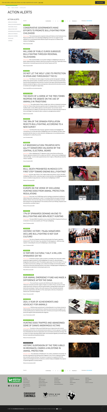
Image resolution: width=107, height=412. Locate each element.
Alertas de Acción (26, 379)
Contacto (71, 382)
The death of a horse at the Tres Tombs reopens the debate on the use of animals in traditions (44, 98)
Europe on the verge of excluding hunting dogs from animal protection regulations (44, 190)
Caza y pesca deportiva (29, 184)
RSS (39, 385)
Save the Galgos (57, 381)
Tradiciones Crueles (12, 26)
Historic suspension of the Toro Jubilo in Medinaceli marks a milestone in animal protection (44, 347)
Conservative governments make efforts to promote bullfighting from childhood (44, 30)
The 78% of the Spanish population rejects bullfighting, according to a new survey (43, 124)
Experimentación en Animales (14, 31)
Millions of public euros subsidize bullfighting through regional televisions (42, 54)
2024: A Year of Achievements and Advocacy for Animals (84, 305)
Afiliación (87, 379)
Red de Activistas (42, 377)
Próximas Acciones (26, 384)
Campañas (10, 40)
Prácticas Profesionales (43, 380)
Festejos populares (28, 341)
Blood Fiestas (56, 379)
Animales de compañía (13, 36)
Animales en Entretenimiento (14, 24)
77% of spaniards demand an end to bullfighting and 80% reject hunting (84, 217)
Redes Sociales (73, 381)
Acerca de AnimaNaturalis (75, 377)
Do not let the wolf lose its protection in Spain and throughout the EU (84, 77)
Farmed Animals (57, 377)
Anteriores (48, 21)
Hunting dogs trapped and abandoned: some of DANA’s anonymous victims (84, 326)
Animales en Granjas (12, 22)
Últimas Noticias (26, 381)
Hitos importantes (26, 382)
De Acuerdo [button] (100, 2)
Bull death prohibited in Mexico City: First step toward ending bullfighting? (84, 172)
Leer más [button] (40, 2)
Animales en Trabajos (12, 33)
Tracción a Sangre (28, 93)
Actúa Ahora (25, 377)
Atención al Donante (89, 381)
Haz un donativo (88, 377)
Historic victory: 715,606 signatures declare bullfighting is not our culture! (42, 233)
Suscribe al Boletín (42, 384)
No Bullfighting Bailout (58, 382)
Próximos (74, 21)
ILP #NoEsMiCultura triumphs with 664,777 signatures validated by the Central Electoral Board (42, 147)
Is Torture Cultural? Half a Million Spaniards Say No (84, 256)
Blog (24, 386)
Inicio (9, 7)
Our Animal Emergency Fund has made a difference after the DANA (84, 281)
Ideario (71, 379)
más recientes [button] (89, 20)
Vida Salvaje (10, 38)
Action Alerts (23, 7)
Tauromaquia (26, 25)
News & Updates (15, 7)
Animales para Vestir (12, 29)
